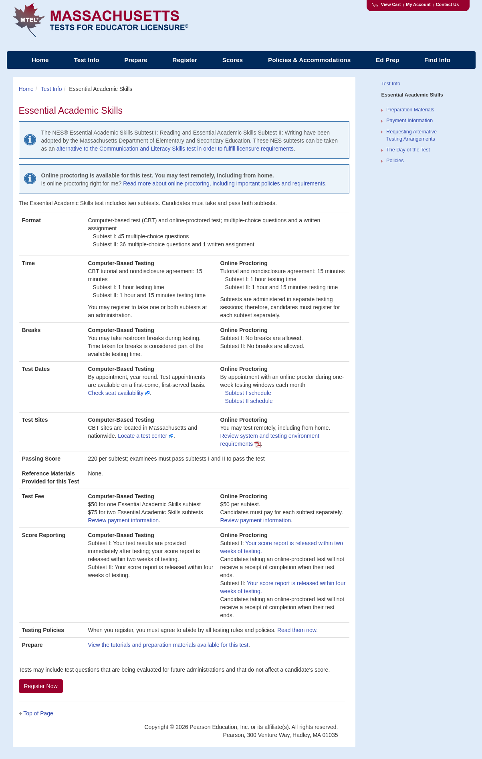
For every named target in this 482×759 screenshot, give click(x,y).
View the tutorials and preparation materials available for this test (168, 645)
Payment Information (409, 120)
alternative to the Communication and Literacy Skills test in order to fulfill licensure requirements (175, 148)
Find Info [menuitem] (437, 59)
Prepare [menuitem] (135, 59)
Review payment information (123, 520)
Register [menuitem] (184, 59)
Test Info (51, 89)
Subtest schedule (248, 393)
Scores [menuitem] (232, 59)
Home (26, 89)
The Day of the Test (408, 150)
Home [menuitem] (40, 59)
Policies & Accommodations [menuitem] (309, 59)
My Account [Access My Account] (418, 4)
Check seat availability (119, 393)
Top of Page (38, 713)
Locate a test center (145, 436)
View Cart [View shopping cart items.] (386, 4)
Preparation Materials (410, 110)
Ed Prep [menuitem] (387, 59)
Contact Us (447, 4)
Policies (394, 160)
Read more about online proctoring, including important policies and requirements (224, 183)
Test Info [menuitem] (86, 59)
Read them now (296, 630)
